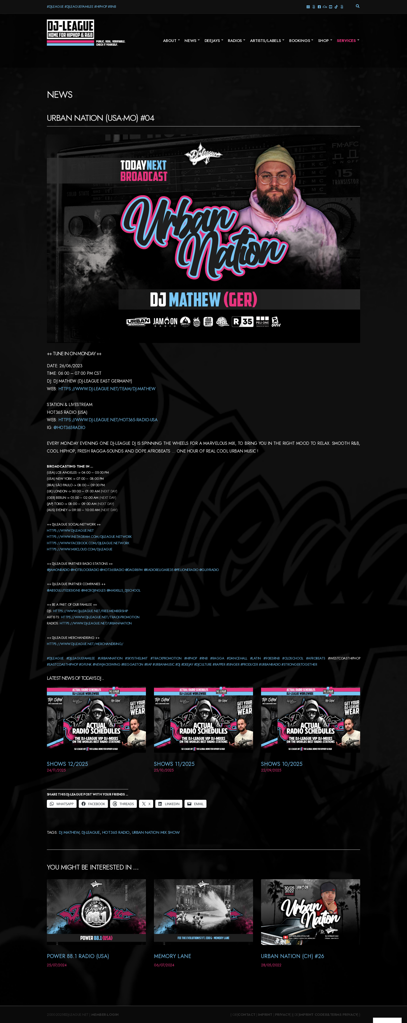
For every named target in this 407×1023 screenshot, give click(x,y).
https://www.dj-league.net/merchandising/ (85, 643)
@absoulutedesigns (63, 590)
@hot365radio (69, 427)
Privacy (282, 1014)
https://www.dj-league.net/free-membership (90, 610)
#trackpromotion (166, 658)
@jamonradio (58, 569)
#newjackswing (106, 664)
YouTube (330, 6)
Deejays (212, 41)
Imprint (265, 1014)
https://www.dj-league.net (70, 530)
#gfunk (85, 664)
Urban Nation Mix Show (156, 832)
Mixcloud (324, 6)
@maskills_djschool (123, 590)
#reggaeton (132, 664)
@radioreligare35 (158, 569)
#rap (148, 664)
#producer (249, 664)
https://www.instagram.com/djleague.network (89, 536)
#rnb (203, 658)
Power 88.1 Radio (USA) (78, 956)
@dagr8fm (134, 569)
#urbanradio (270, 664)
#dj (177, 664)
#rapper (219, 664)
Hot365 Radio (116, 832)
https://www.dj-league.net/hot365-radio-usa (108, 420)
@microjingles (93, 590)
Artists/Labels (265, 41)
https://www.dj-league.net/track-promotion (100, 617)
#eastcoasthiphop (62, 664)
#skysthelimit (136, 658)
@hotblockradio (84, 569)
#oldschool (292, 658)
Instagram (308, 6)
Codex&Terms (328, 1014)
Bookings (299, 41)
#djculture (203, 664)
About (169, 41)
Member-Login (105, 1014)
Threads (313, 6)
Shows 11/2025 (174, 764)
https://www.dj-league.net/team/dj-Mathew (107, 389)
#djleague (55, 658)
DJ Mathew (69, 832)
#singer (233, 664)
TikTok (336, 6)
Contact (246, 1014)
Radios (235, 41)
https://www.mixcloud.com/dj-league (79, 549)
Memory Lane (172, 956)
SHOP (323, 41)
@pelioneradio (186, 569)
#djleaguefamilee (80, 658)
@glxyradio (209, 569)
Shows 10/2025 (281, 764)
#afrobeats (315, 658)
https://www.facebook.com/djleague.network (88, 543)
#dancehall (237, 658)
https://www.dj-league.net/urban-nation (96, 623)
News (190, 41)
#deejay (187, 664)
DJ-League (91, 832)
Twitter (341, 6)
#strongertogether (299, 664)
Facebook (319, 6)
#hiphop (190, 658)
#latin (255, 658)
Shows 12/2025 (67, 764)
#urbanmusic (164, 664)
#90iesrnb (271, 658)
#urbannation (110, 658)
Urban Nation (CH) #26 (292, 956)
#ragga (217, 658)
